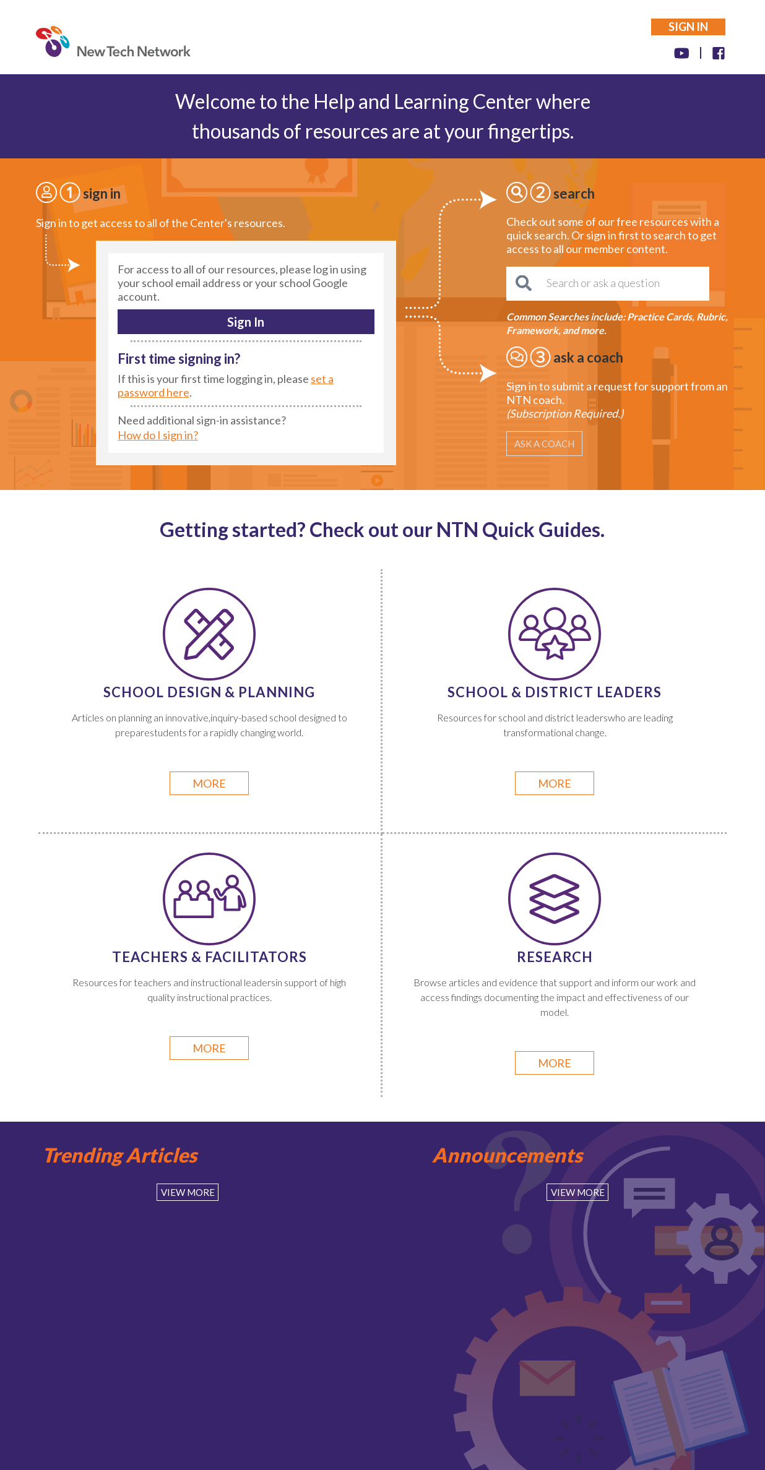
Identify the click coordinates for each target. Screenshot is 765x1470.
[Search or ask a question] (607, 284)
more (209, 783)
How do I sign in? (158, 435)
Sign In (245, 321)
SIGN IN (688, 26)
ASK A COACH (544, 443)
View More (188, 1192)
